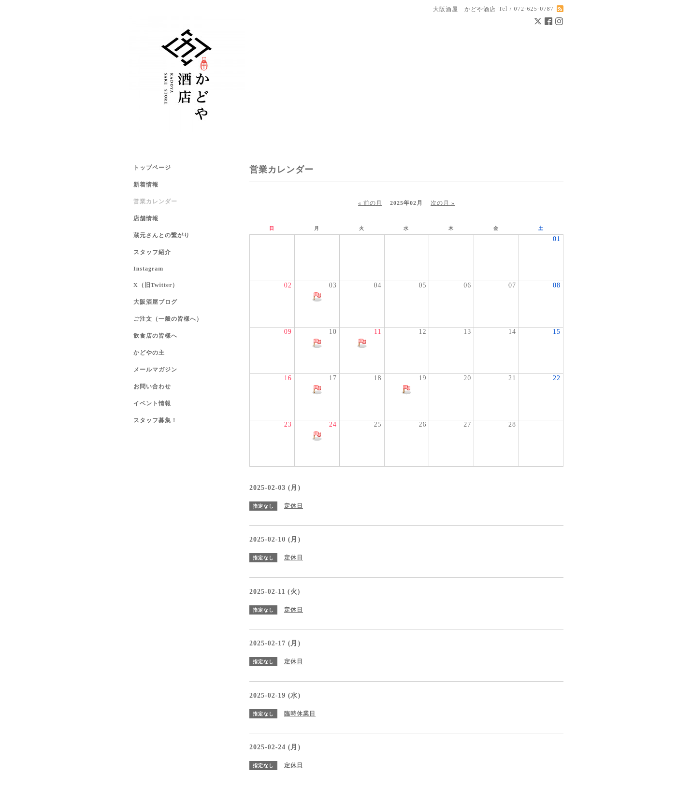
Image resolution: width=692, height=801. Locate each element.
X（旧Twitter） (155, 285)
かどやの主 (149, 352)
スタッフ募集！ (155, 420)
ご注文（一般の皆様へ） (167, 318)
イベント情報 (152, 403)
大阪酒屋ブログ (155, 302)
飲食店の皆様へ (155, 335)
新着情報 (146, 184)
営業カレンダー (155, 201)
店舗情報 (146, 218)
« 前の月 (370, 203)
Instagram (148, 268)
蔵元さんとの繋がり (161, 235)
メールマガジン (155, 369)
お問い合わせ (152, 386)
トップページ (152, 167)
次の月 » (443, 203)
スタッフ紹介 (152, 252)
